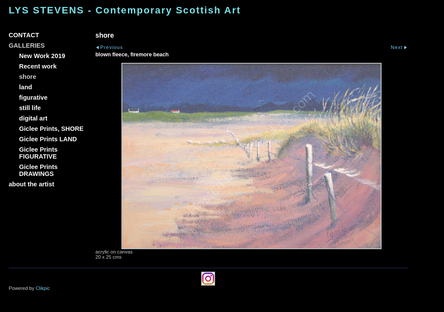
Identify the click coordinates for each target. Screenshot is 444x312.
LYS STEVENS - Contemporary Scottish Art (125, 10)
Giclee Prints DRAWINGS (38, 170)
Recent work (38, 66)
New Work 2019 (42, 55)
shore (27, 76)
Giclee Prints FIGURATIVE (38, 153)
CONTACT (24, 35)
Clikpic (43, 288)
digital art (33, 118)
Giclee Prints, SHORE (51, 128)
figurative (33, 97)
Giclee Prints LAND (48, 139)
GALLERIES (27, 45)
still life (30, 107)
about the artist (31, 184)
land (25, 87)
